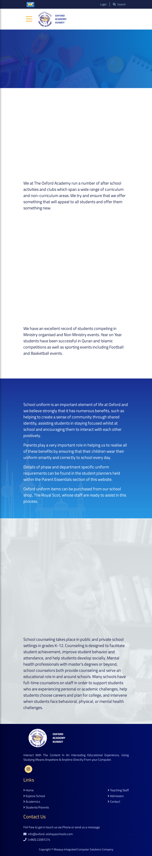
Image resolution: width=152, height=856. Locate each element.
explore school (34, 796)
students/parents (36, 807)
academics (31, 801)
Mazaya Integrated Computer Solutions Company (83, 849)
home (28, 790)
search (119, 4)
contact (114, 801)
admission (116, 796)
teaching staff (118, 790)
